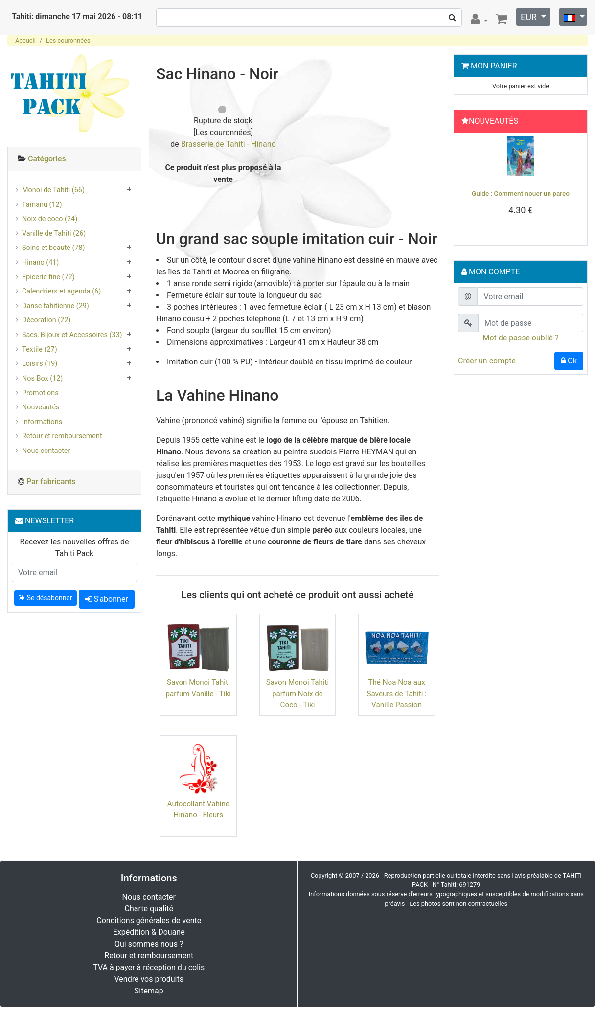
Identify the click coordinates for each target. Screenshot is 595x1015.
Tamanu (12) (42, 205)
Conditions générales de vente (148, 920)
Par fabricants (51, 481)
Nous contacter (46, 451)
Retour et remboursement (62, 436)
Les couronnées (68, 40)
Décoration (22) (46, 320)
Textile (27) (39, 349)
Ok (569, 360)
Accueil (25, 40)
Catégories (47, 158)
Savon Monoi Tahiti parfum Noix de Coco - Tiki (297, 693)
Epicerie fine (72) (48, 277)
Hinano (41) (40, 262)
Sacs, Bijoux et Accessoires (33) (72, 335)
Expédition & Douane (149, 932)
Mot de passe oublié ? (520, 337)
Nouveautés (40, 407)
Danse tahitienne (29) (55, 306)
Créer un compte (487, 360)
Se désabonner (45, 598)
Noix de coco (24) (49, 219)
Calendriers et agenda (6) (61, 291)
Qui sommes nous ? (148, 943)
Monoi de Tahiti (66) (53, 190)
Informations (42, 422)
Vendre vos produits (149, 979)
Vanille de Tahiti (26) (54, 233)
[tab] (74, 159)
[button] (467, 186)
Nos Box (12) (42, 378)
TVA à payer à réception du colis (149, 967)
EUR (530, 17)
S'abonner (106, 599)
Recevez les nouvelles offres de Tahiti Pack (74, 547)
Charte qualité (148, 908)
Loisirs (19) (39, 364)
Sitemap (149, 990)
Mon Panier (494, 65)
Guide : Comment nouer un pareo (521, 193)
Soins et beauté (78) (53, 248)
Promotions (40, 393)
